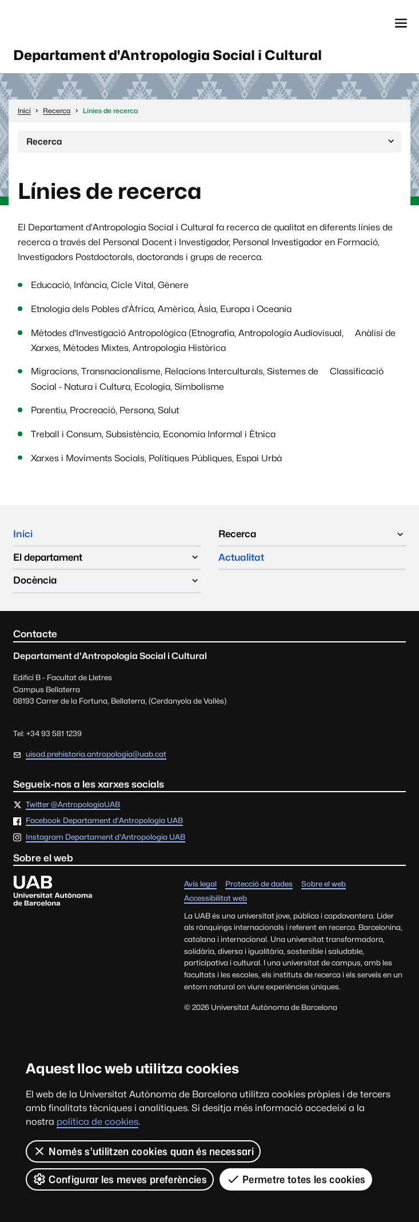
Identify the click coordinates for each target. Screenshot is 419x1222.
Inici (23, 534)
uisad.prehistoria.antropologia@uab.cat (96, 754)
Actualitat (241, 558)
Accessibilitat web (215, 899)
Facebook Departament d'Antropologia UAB (104, 822)
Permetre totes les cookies (296, 1179)
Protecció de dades (259, 885)
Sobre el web (323, 885)
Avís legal (200, 885)
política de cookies (97, 1121)
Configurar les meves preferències (120, 1179)
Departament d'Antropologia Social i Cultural (171, 55)
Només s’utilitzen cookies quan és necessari (143, 1151)
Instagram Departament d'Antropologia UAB (105, 838)
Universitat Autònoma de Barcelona (66, 23)
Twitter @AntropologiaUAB (73, 805)
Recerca (211, 144)
